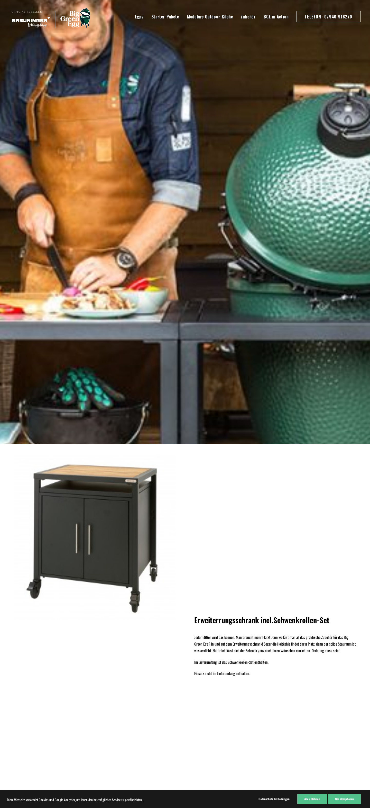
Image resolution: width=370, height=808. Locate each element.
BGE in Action (276, 17)
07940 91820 (93, 713)
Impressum (22, 686)
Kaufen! (185, 612)
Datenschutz (22, 693)
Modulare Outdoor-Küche (210, 17)
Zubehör (248, 17)
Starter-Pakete (165, 17)
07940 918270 (94, 692)
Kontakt (19, 706)
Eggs (139, 17)
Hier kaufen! (185, 347)
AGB (17, 699)
